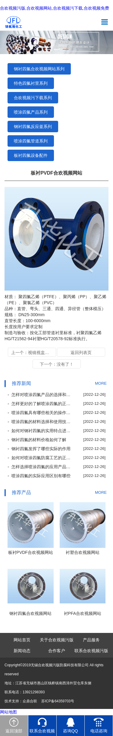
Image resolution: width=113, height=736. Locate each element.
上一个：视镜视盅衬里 (32, 352)
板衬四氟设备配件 (31, 155)
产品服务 (91, 639)
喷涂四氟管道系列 (31, 141)
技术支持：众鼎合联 (21, 701)
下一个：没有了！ (57, 364)
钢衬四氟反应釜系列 (33, 126)
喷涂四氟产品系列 (31, 112)
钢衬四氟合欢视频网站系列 (39, 68)
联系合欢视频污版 (91, 650)
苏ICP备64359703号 (57, 701)
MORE (101, 383)
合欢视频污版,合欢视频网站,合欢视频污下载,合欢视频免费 (54, 8)
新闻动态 (22, 650)
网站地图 (8, 712)
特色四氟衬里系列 (31, 83)
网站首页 (22, 639)
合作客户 (56, 650)
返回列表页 (81, 352)
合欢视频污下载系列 (33, 97)
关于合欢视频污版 (57, 639)
